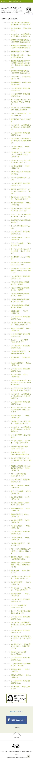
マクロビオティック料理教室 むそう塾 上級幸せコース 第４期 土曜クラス (21, 429)
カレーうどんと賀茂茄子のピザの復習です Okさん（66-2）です (21, 551)
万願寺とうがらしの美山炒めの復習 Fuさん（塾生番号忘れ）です (21, 565)
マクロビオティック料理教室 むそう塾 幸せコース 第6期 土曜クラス (21, 141)
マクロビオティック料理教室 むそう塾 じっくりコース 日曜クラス (21, 638)
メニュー (4, 1)
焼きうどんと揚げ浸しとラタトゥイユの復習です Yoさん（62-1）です (21, 460)
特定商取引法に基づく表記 (20, 751)
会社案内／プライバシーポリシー (7, 751)
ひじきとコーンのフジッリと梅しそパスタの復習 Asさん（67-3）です (21, 154)
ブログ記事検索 (15, 1)
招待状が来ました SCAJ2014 (20, 51)
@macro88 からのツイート (16, 711)
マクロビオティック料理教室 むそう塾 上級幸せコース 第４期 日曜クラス (21, 396)
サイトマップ (29, 751)
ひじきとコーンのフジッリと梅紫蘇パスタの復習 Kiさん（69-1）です (21, 270)
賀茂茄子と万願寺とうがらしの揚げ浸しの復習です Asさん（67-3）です (21, 468)
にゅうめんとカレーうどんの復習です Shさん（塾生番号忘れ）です (21, 646)
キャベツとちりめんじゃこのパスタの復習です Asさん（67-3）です (21, 410)
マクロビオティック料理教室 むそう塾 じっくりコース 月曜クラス (21, 624)
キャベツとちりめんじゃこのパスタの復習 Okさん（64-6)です (21, 102)
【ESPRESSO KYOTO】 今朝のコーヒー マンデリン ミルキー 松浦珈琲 (21, 382)
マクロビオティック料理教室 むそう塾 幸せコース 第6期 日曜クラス (21, 127)
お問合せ (16, 754)
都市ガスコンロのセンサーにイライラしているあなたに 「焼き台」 (21, 191)
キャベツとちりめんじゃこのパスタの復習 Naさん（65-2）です (21, 251)
